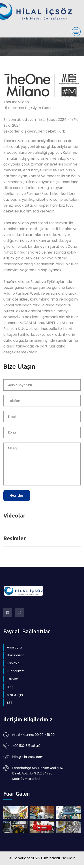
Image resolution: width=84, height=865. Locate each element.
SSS (9, 702)
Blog (10, 687)
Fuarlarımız (15, 671)
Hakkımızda (15, 655)
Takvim (12, 679)
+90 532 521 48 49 (26, 746)
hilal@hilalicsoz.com (27, 757)
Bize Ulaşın (15, 694)
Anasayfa (14, 647)
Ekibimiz (13, 663)
